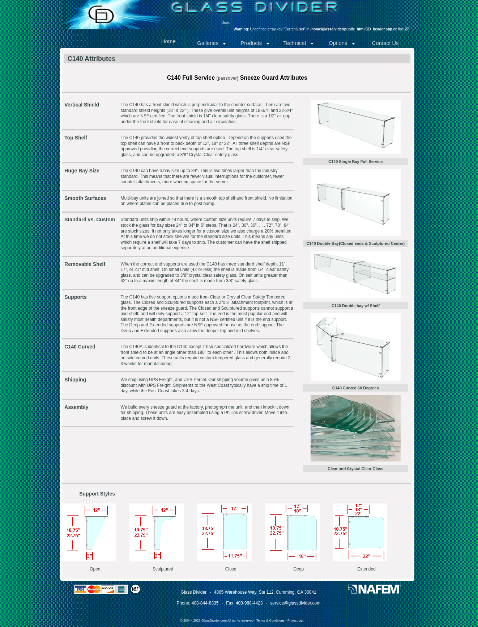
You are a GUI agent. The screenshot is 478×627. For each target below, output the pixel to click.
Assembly (76, 407)
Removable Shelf (84, 264)
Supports (75, 297)
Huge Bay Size (81, 171)
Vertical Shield (81, 105)
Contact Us (385, 43)
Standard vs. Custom (89, 219)
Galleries (211, 43)
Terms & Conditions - (271, 620)
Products (255, 43)
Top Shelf (75, 138)
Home (168, 41)
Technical (298, 43)
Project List (295, 620)
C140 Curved (79, 347)
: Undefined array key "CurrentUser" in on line (321, 29)
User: (225, 23)
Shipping (75, 380)
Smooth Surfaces (85, 198)
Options (342, 43)
